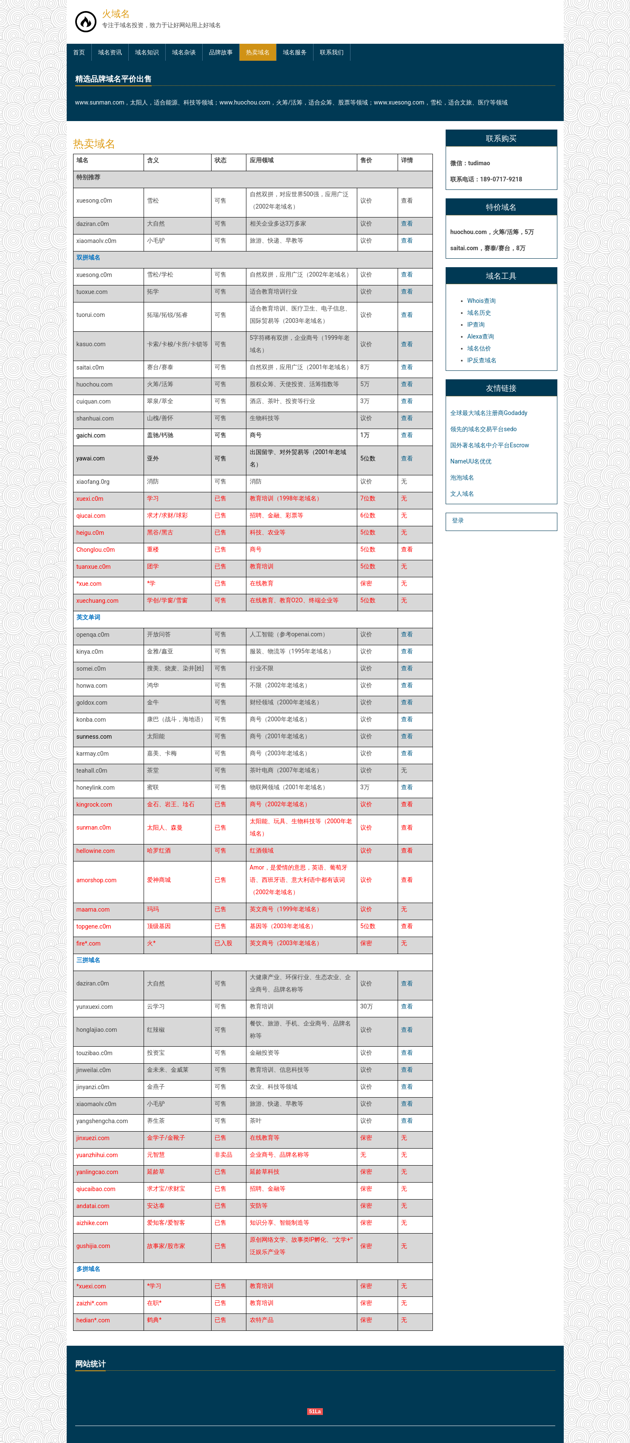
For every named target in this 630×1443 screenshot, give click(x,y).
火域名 (116, 13)
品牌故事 (221, 52)
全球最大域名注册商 (477, 412)
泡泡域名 (462, 477)
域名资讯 (110, 52)
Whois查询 (481, 300)
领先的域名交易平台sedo (483, 429)
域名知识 (147, 52)
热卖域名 (258, 52)
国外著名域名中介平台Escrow (489, 445)
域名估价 (479, 348)
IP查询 (476, 324)
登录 (458, 520)
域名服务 (295, 52)
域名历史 (479, 312)
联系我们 (332, 52)
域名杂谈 (184, 52)
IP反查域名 (482, 360)
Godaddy (515, 412)
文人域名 (462, 493)
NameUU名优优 (471, 461)
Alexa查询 (480, 336)
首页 (79, 52)
